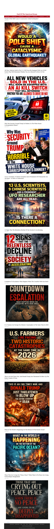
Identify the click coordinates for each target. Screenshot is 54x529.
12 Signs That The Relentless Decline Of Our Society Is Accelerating (24, 230)
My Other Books (14, 16)
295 (7, 522)
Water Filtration (28, 16)
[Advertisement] (27, 6)
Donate (47, 16)
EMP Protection (35, 16)
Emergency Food (21, 16)
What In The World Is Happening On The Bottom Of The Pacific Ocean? (25, 429)
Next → (9, 522)
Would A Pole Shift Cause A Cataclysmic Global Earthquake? (22, 18)
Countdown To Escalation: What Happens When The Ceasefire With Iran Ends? (27, 281)
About (24, 524)
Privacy (27, 524)
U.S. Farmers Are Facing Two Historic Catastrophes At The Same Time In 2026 (26, 325)
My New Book (7, 16)
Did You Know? (37, 524)
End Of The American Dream (27, 14)
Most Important (42, 16)
